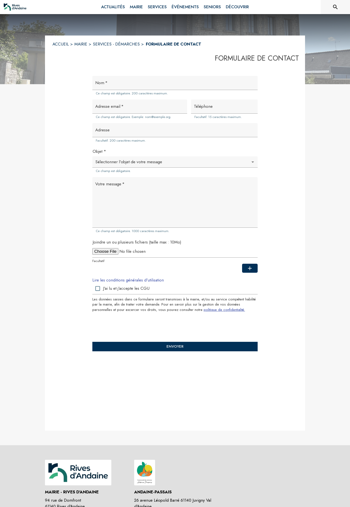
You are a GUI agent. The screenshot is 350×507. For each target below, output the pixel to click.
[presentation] (175, 326)
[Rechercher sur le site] (335, 7)
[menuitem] (113, 7)
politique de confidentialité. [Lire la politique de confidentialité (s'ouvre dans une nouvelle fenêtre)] (224, 309)
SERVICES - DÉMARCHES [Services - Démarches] (116, 44)
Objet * (99, 151)
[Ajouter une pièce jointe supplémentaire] (250, 268)
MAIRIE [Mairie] (80, 44)
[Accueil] (15, 7)
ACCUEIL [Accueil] (60, 44)
